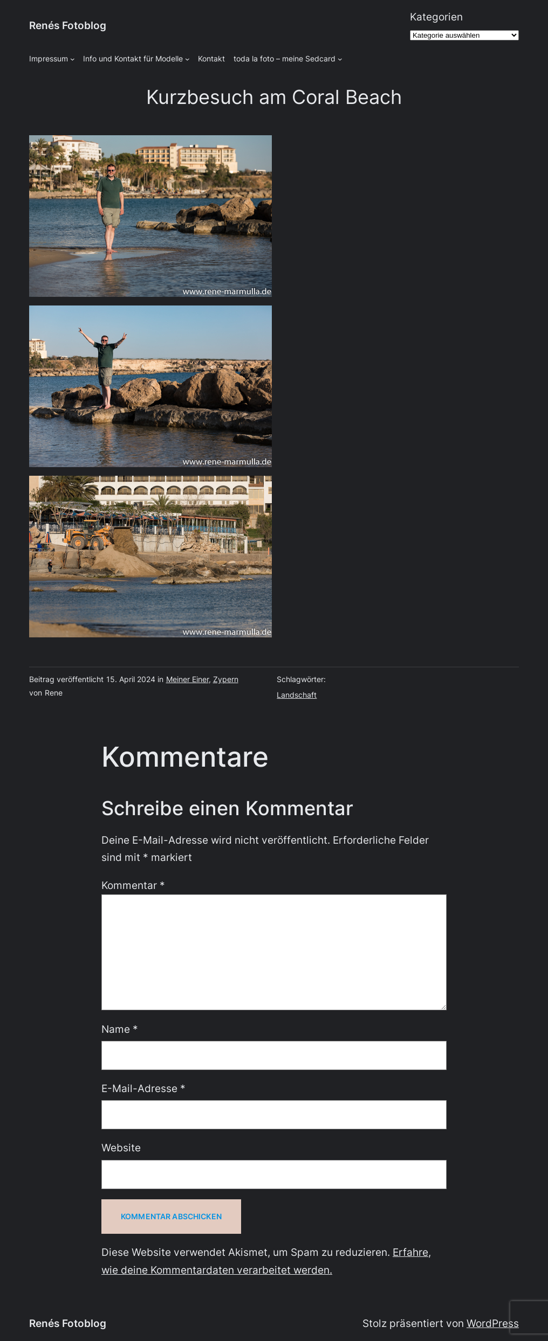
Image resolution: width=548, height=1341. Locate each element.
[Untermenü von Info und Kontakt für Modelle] (187, 59)
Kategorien (436, 17)
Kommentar (133, 885)
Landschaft (297, 694)
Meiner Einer (187, 679)
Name (119, 1029)
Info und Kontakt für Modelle (133, 58)
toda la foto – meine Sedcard (284, 58)
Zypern (225, 679)
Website (121, 1148)
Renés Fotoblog (67, 25)
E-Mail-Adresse (143, 1088)
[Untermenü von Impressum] (72, 59)
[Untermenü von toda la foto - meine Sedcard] (340, 59)
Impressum (48, 58)
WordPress (493, 1323)
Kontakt (211, 58)
